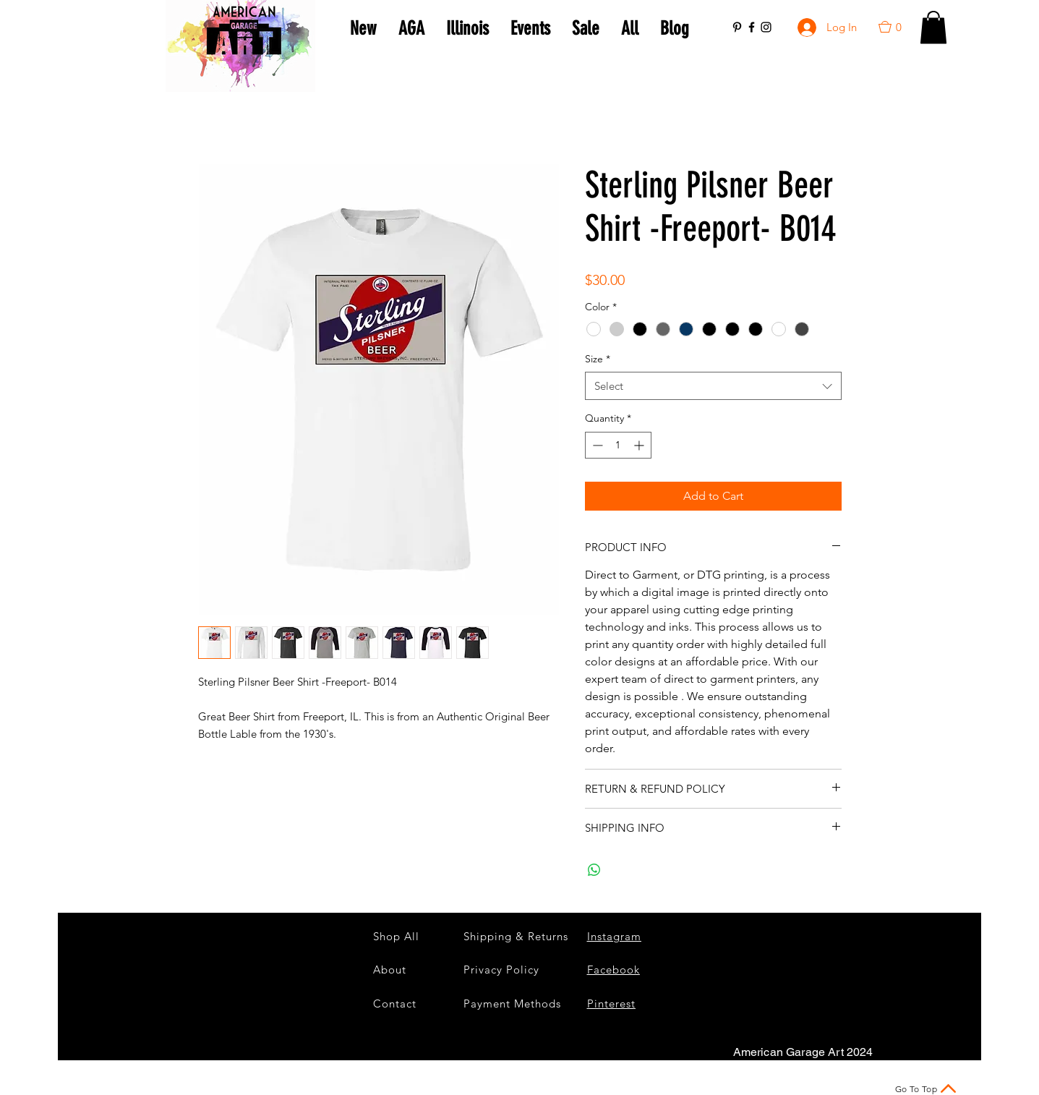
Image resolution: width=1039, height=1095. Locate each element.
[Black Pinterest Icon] (737, 27)
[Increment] (640, 445)
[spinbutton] (618, 445)
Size (597, 358)
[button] (896, 27)
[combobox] (713, 386)
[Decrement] (596, 445)
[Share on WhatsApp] (594, 870)
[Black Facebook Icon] (751, 27)
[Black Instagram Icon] (766, 27)
